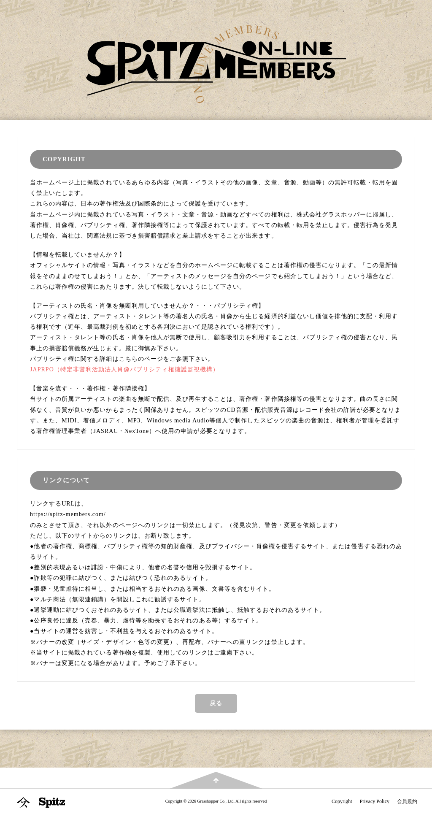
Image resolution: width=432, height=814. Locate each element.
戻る (216, 703)
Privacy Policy (374, 801)
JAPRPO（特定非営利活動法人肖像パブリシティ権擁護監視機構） (124, 369)
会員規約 (407, 801)
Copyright (342, 801)
